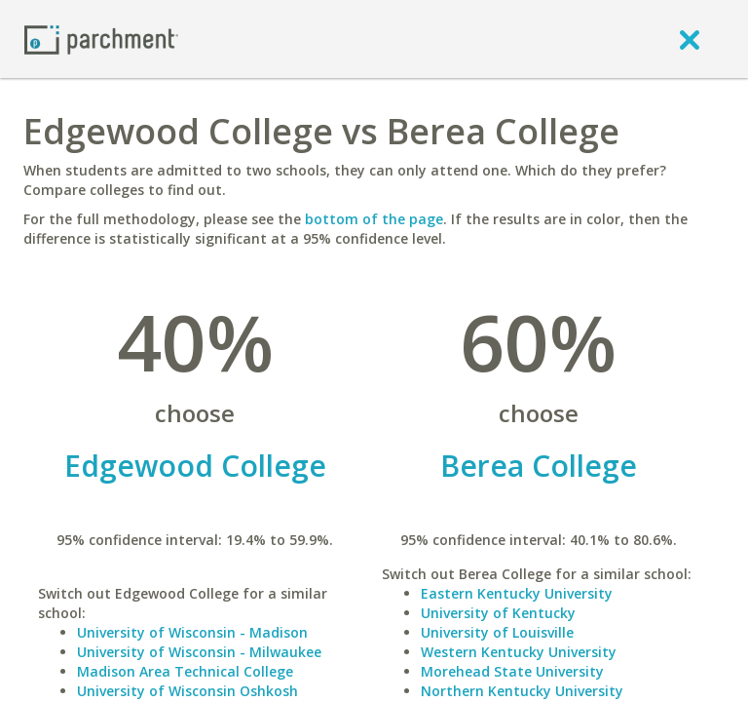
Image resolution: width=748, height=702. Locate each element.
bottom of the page (374, 219)
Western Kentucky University (519, 652)
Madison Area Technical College (185, 671)
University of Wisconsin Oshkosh (187, 691)
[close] (689, 39)
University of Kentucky (498, 613)
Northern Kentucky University (522, 691)
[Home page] (101, 38)
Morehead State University (512, 671)
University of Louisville (497, 632)
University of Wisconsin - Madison (192, 632)
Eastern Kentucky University (517, 593)
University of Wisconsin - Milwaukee (199, 652)
